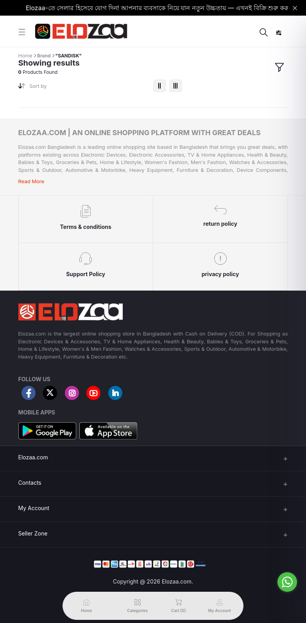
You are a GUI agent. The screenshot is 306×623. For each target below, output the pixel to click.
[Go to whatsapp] (287, 582)
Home (25, 55)
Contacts (29, 482)
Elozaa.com (33, 457)
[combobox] (88, 87)
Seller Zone (33, 533)
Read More (31, 181)
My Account (34, 508)
